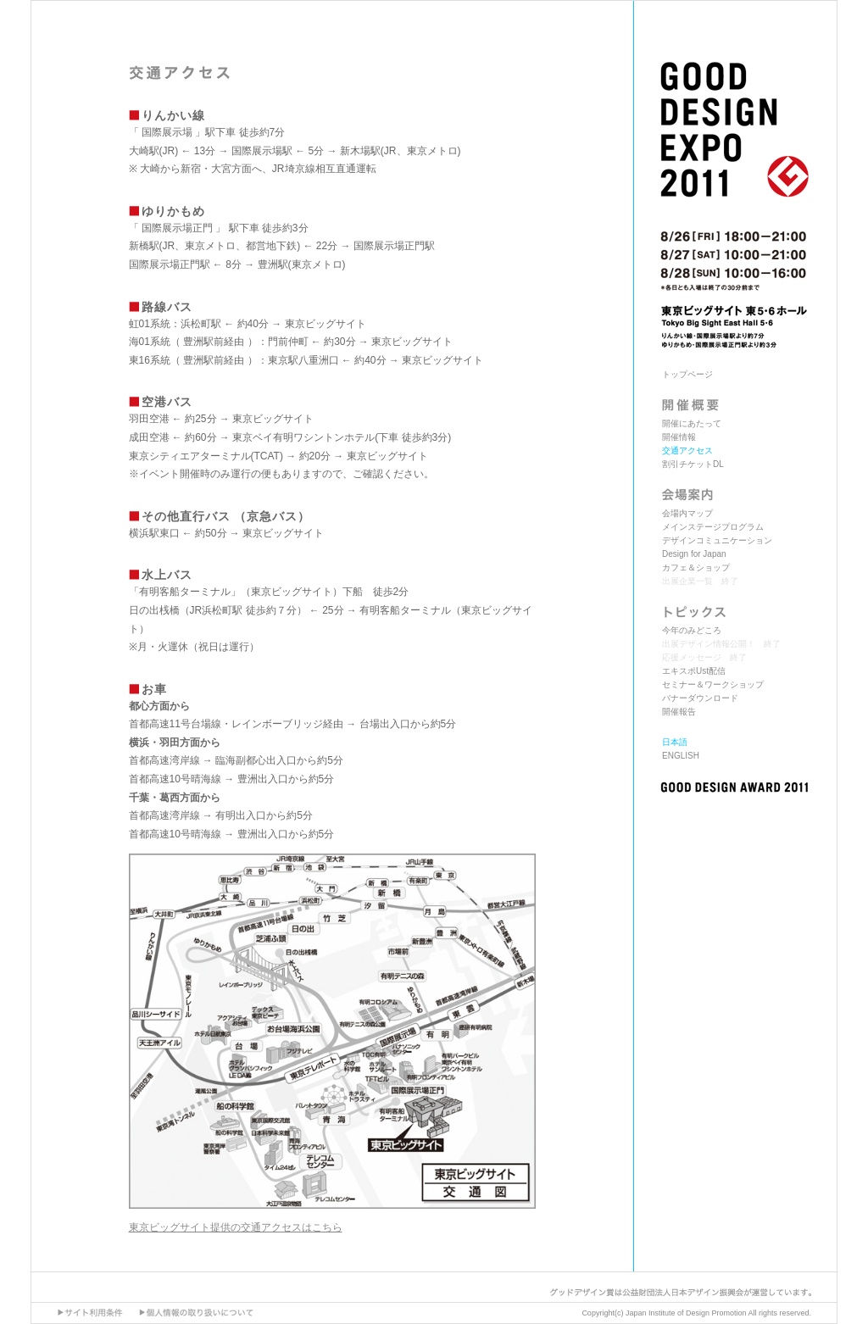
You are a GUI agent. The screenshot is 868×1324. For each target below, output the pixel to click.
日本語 (674, 742)
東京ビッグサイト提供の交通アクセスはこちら (235, 1227)
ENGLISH (680, 755)
